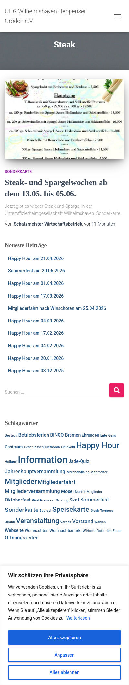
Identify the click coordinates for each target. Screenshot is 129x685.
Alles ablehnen (65, 672)
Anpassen (64, 655)
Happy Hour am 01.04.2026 (36, 283)
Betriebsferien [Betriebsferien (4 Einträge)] (33, 435)
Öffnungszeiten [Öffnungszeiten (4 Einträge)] (21, 538)
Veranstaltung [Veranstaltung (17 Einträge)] (37, 521)
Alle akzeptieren (64, 637)
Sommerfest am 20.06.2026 (36, 270)
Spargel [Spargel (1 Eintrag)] (45, 511)
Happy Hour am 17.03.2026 (36, 296)
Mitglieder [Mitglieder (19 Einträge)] (21, 482)
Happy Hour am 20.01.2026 (36, 358)
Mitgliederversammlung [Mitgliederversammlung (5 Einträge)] (32, 491)
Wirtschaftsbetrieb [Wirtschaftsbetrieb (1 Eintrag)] (97, 531)
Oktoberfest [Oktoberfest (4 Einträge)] (18, 500)
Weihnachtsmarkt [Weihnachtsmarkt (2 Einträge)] (65, 530)
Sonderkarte (18, 171)
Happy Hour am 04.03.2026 (36, 320)
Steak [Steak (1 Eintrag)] (94, 511)
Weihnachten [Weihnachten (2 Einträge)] (36, 530)
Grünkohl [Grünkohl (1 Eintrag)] (68, 447)
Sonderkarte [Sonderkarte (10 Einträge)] (21, 509)
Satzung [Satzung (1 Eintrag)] (62, 500)
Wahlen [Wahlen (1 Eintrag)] (100, 522)
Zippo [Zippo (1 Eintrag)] (117, 531)
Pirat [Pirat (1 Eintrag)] (35, 500)
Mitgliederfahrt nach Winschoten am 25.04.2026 (57, 308)
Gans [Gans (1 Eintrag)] (112, 435)
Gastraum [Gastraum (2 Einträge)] (14, 446)
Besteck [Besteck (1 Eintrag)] (11, 435)
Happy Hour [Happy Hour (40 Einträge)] (97, 445)
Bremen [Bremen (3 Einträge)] (73, 434)
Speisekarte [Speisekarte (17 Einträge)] (70, 509)
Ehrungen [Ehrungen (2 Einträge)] (90, 435)
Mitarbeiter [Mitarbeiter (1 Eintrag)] (99, 472)
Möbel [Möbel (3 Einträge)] (67, 491)
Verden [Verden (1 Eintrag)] (65, 522)
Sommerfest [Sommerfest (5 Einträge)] (94, 500)
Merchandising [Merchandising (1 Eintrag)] (78, 472)
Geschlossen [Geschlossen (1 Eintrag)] (34, 447)
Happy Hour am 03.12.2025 (36, 370)
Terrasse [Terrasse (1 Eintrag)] (106, 511)
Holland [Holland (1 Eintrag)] (11, 462)
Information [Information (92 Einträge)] (43, 459)
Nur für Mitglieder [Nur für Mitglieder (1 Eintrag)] (88, 492)
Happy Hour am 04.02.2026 (36, 345)
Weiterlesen (78, 618)
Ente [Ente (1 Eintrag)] (103, 435)
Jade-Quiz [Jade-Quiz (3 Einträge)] (79, 461)
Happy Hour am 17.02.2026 (36, 333)
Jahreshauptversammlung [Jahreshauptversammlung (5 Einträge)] (35, 472)
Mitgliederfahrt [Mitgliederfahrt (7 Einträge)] (56, 482)
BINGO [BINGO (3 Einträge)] (57, 434)
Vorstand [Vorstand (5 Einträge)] (82, 521)
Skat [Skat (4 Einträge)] (74, 500)
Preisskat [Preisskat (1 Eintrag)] (47, 500)
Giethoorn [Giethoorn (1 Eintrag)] (52, 447)
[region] (64, 625)
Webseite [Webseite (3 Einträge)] (14, 530)
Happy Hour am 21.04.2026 (36, 258)
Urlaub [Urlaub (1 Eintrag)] (10, 522)
